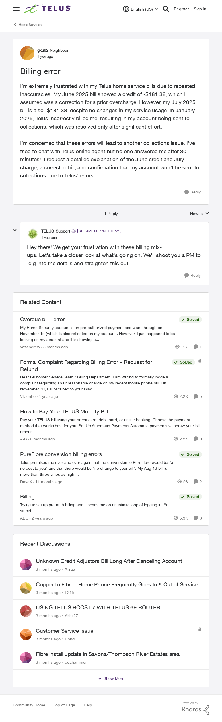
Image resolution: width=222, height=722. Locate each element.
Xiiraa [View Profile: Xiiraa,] (70, 569)
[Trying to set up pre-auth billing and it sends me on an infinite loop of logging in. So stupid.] (98, 508)
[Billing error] (49, 237)
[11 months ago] (47, 481)
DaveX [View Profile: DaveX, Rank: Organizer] (26, 481)
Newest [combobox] (199, 213)
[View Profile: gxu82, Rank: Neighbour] (27, 53)
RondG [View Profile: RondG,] (71, 638)
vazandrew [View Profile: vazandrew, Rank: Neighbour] (30, 346)
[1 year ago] (47, 396)
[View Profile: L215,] (26, 588)
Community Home (29, 704)
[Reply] (192, 192)
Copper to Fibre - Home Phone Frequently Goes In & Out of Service (117, 584)
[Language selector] (140, 9)
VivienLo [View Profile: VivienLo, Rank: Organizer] (28, 396)
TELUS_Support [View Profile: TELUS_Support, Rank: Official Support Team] (55, 231)
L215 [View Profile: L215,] (69, 592)
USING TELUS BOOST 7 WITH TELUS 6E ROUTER (98, 607)
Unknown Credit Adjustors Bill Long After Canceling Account (109, 561)
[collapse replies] (14, 230)
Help (88, 704)
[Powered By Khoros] (195, 708)
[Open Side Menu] (16, 9)
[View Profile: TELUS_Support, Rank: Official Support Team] (32, 234)
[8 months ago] (54, 347)
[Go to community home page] (48, 8)
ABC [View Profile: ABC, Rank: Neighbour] (24, 518)
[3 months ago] (48, 569)
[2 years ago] (41, 518)
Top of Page (64, 704)
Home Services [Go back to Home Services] (27, 24)
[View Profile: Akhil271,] (26, 611)
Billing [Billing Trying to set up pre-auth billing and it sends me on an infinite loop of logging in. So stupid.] (27, 496)
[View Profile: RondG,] (26, 634)
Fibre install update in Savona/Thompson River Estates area (108, 654)
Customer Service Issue (64, 631)
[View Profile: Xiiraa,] (26, 564)
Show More (111, 678)
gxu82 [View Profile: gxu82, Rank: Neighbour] (42, 50)
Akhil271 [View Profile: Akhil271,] (72, 615)
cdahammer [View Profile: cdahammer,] (76, 662)
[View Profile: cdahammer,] (26, 657)
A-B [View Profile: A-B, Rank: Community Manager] (23, 438)
